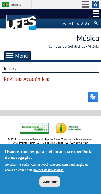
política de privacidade (48, 171)
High (71, 24)
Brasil (16, 4)
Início (9, 68)
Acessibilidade (65, 23)
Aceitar (50, 183)
